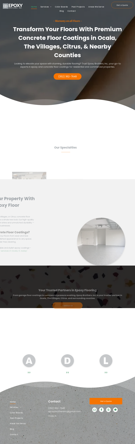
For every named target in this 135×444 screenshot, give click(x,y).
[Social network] (115, 410)
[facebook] (101, 410)
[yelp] (108, 410)
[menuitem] (34, 7)
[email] (94, 410)
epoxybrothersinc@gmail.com (64, 411)
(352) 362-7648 (56, 408)
